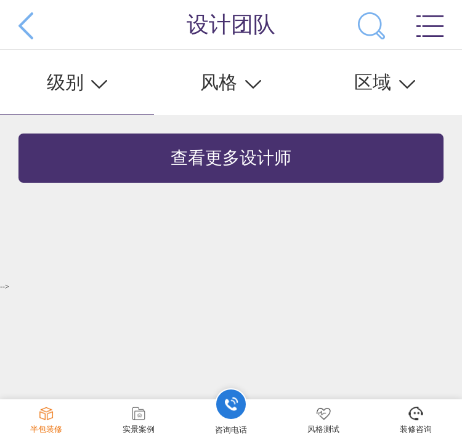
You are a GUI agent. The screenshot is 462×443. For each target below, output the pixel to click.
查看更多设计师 (231, 157)
